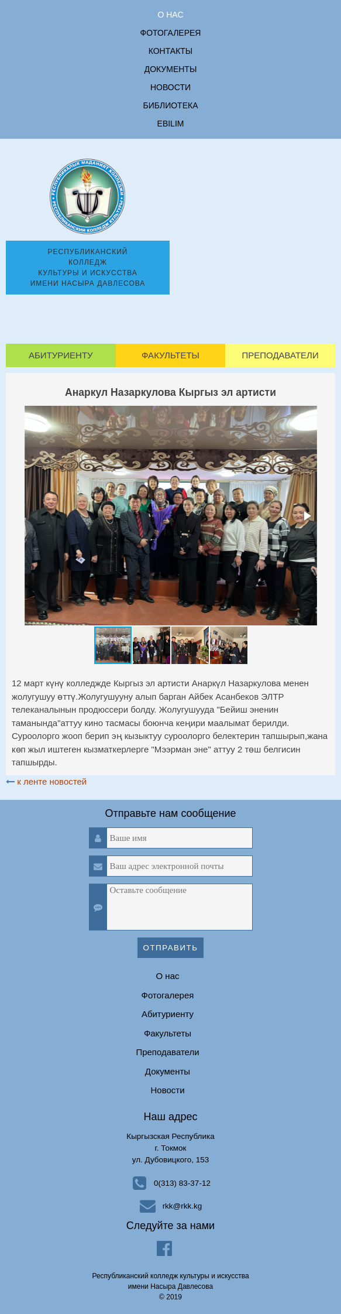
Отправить (170, 947)
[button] (306, 516)
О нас (170, 14)
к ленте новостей (52, 781)
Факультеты (170, 355)
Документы (170, 69)
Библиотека (170, 105)
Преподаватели (280, 355)
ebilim (170, 123)
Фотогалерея (170, 32)
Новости (170, 87)
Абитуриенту (61, 355)
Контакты (171, 51)
